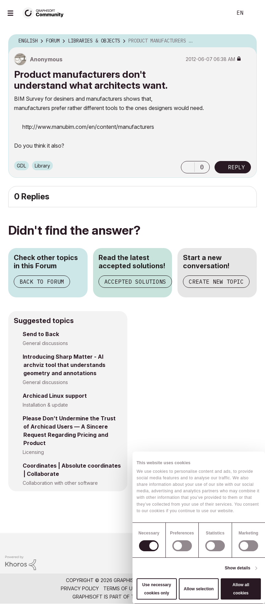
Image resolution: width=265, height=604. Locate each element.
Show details (238, 568)
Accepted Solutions (135, 281)
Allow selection (199, 589)
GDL (21, 166)
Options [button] (247, 41)
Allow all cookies (240, 588)
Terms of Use (120, 588)
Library (42, 166)
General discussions (45, 343)
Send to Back (41, 334)
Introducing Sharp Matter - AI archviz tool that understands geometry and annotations (64, 365)
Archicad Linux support (55, 395)
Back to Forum (42, 281)
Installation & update (45, 405)
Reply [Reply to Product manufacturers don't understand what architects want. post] (236, 167)
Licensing (33, 452)
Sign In (254, 13)
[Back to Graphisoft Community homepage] (45, 12)
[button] (187, 167)
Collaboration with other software (60, 483)
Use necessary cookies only (156, 588)
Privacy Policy (80, 588)
